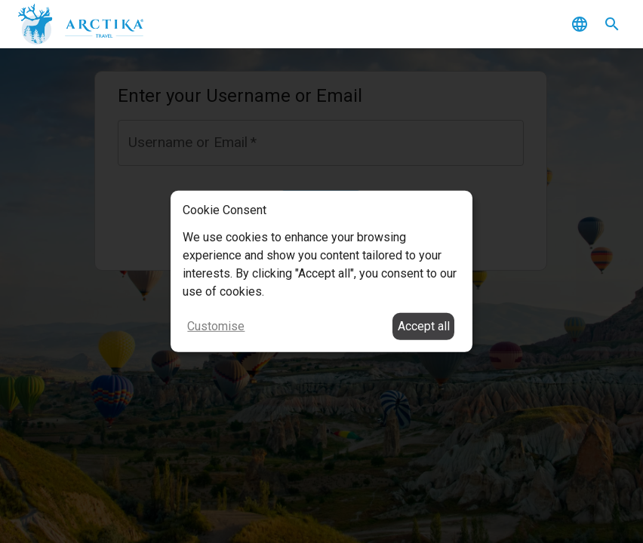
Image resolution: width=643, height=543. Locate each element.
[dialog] (321, 271)
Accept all (424, 326)
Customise (216, 326)
